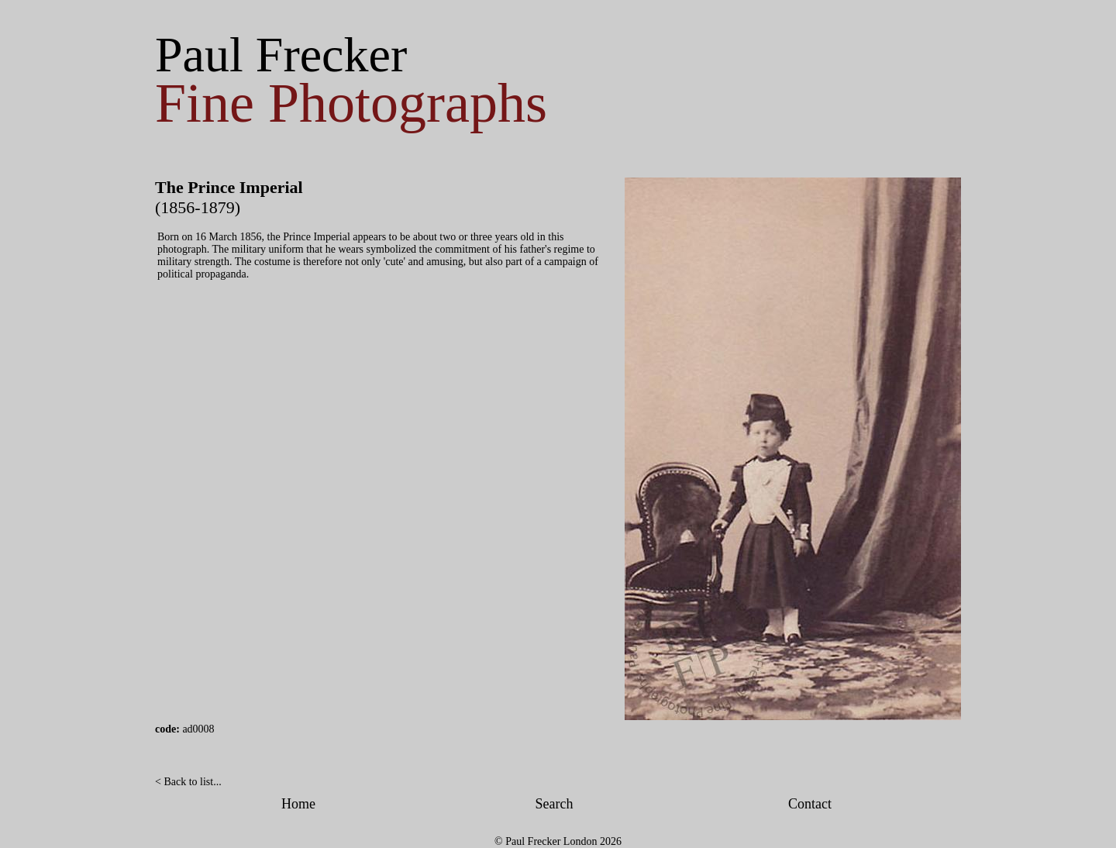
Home (298, 804)
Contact (810, 804)
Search (555, 804)
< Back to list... (188, 782)
